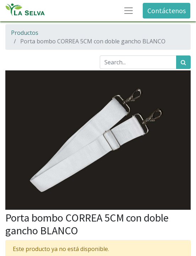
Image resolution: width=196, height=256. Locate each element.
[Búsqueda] (183, 62)
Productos (24, 33)
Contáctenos (166, 10)
